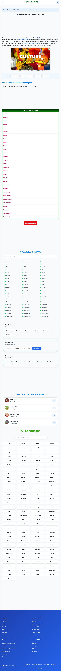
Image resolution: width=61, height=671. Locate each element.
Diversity (5, 156)
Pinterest (34, 651)
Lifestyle (5, 170)
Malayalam (37, 519)
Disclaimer (46, 664)
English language (41, 37)
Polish (37, 532)
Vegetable (26, 302)
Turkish (9, 566)
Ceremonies (6, 185)
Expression (6, 210)
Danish (37, 465)
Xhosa (23, 574)
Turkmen (23, 566)
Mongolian (52, 524)
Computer (8, 293)
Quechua (23, 536)
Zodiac (25, 275)
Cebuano (9, 460)
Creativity (5, 206)
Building (8, 299)
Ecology (26, 290)
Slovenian (37, 549)
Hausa (9, 486)
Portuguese (52, 532)
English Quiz (5, 654)
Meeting (44, 290)
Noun (29, 348)
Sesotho (23, 545)
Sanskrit (23, 540)
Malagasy (9, 519)
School (7, 281)
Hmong (9, 490)
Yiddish (37, 574)
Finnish (37, 473)
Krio (9, 507)
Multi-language (9, 331)
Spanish (23, 553)
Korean (52, 503)
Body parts (8, 307)
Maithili (52, 515)
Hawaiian (23, 486)
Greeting (44, 296)
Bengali (38, 452)
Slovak (23, 549)
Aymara (23, 448)
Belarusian (23, 452)
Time (25, 264)
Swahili (52, 553)
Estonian (52, 469)
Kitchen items (27, 316)
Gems (7, 264)
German (52, 477)
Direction (8, 302)
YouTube (34, 648)
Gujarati (38, 481)
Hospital (26, 296)
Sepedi (52, 540)
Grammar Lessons (36, 629)
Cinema (26, 284)
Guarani (23, 481)
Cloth (43, 270)
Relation (44, 299)
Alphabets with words (37, 624)
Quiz (23, 76)
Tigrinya (38, 562)
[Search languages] (30, 437)
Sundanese (37, 553)
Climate (26, 287)
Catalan (52, 456)
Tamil (37, 557)
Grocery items (45, 316)
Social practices (7, 195)
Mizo (37, 524)
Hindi (52, 486)
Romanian (37, 536)
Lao (52, 507)
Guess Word (45, 331)
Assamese (9, 448)
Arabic (37, 443)
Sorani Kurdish (9, 553)
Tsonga (52, 562)
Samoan (9, 540)
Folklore (5, 174)
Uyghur (23, 570)
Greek (9, 481)
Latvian (23, 511)
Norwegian (23, 528)
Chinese (38, 460)
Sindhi (51, 545)
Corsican (52, 460)
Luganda (9, 515)
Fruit (7, 270)
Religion (5, 181)
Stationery (8, 305)
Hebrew (38, 486)
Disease (8, 287)
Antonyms (16, 348)
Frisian (9, 477)
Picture (25, 299)
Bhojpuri (52, 452)
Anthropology (6, 192)
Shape (7, 272)
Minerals (26, 293)
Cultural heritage (7, 213)
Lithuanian (52, 511)
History (5, 163)
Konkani (38, 503)
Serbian (9, 545)
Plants (7, 278)
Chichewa (23, 460)
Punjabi (9, 536)
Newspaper (26, 310)
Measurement (45, 313)
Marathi (23, 524)
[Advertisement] (30, 26)
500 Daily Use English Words (8, 646)
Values (5, 135)
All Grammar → (36, 348)
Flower (43, 275)
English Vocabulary (16, 9)
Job (25, 261)
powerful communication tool (31, 43)
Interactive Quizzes (36, 632)
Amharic (23, 443)
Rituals (5, 146)
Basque (9, 452)
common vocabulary (12, 37)
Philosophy (6, 167)
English (8, 9)
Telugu (9, 562)
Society (5, 124)
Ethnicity (5, 153)
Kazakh (52, 498)
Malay (23, 519)
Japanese (9, 498)
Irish (38, 494)
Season (8, 275)
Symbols (5, 188)
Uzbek (37, 570)
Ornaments (44, 305)
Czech (23, 465)
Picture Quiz (19, 331)
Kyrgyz (37, 507)
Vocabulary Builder (36, 627)
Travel (7, 284)
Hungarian (23, 490)
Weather (44, 287)
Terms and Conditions (37, 664)
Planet (43, 272)
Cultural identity (7, 202)
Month (43, 267)
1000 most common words (8, 643)
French (52, 473)
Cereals (8, 290)
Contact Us (53, 664)
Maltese (52, 519)
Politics (43, 293)
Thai (23, 562)
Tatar (52, 557)
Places (25, 281)
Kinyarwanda (23, 503)
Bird (7, 267)
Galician (23, 477)
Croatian (9, 465)
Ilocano (9, 494)
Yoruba (52, 574)
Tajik (23, 557)
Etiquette (5, 178)
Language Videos (6, 651)
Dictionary (34, 635)
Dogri (52, 465)
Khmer (9, 503)
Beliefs (5, 138)
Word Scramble (36, 331)
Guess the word (5, 657)
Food (43, 264)
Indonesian (23, 494)
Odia (37, 528)
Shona (37, 545)
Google (43, 284)
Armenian (52, 443)
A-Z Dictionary (15, 76)
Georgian (37, 477)
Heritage (5, 117)
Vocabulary (29, 76)
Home (4, 9)
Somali (52, 549)
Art (4, 128)
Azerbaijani (37, 448)
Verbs (23, 348)
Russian (52, 536)
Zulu (9, 578)
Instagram (35, 646)
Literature (5, 131)
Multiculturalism (7, 217)
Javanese (23, 498)
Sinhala (9, 549)
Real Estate (44, 310)
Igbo (52, 490)
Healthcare (8, 310)
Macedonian (38, 515)
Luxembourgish (23, 515)
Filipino (23, 473)
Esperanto (37, 469)
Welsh (9, 574)
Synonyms (27, 331)
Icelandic (37, 490)
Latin (9, 511)
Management (27, 313)
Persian (23, 532)
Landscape (26, 305)
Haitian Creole (51, 481)
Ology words (9, 313)
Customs (5, 121)
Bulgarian (23, 456)
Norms (5, 149)
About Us (40, 668)
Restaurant (44, 307)
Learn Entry (4, 665)
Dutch (9, 469)
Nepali (9, 528)
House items (9, 316)
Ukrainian (52, 566)
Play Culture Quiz (30, 223)
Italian (51, 494)
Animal (43, 278)
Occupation (27, 307)
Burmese (37, 456)
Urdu (9, 570)
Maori (9, 524)
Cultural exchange (7, 199)
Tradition (5, 114)
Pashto (9, 532)
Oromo (52, 528)
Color (25, 267)
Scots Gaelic (38, 540)
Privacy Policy (27, 664)
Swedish (9, 557)
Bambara (52, 448)
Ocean (25, 270)
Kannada (37, 498)
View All (4, 635)
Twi (37, 566)
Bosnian (9, 456)
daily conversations (23, 39)
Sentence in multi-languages (8, 648)
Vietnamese (52, 570)
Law (43, 261)
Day (7, 261)
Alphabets (38, 76)
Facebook (34, 643)
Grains (43, 281)
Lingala (37, 511)
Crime (25, 272)
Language (5, 160)
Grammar (46, 76)
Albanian (9, 443)
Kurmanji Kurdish (23, 507)
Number (26, 278)
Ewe (9, 473)
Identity (5, 142)
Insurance (44, 302)
